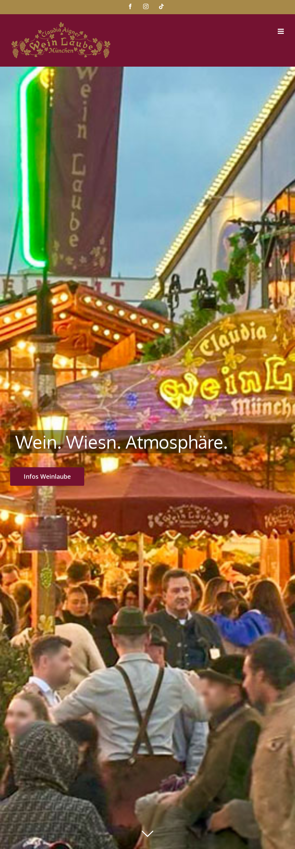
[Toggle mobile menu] (281, 31)
